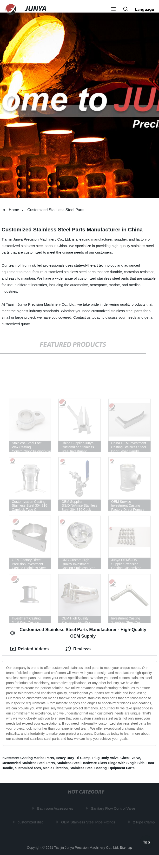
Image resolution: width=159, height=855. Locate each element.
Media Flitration (55, 768)
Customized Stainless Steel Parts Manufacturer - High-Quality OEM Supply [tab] (78, 633)
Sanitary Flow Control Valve (114, 808)
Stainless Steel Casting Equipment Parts (102, 768)
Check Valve (130, 758)
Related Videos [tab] (29, 649)
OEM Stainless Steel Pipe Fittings (89, 822)
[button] (113, 9)
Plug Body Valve (105, 758)
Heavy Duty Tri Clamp (73, 758)
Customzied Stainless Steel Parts (56, 210)
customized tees (28, 768)
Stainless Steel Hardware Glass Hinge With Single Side (101, 763)
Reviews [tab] (78, 649)
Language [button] (144, 9)
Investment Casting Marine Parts (28, 758)
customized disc (31, 822)
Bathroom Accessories (56, 808)
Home (14, 210)
